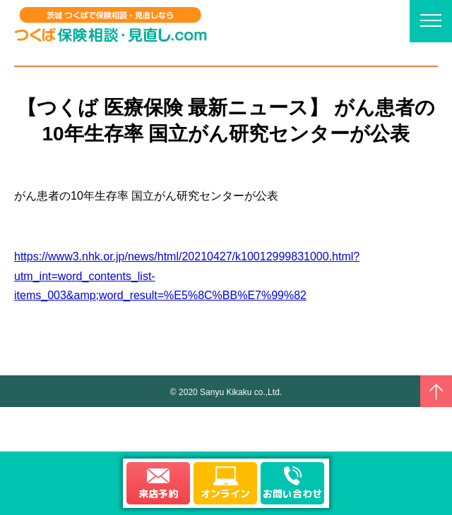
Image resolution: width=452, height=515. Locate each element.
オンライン (225, 493)
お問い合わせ (292, 493)
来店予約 (158, 493)
